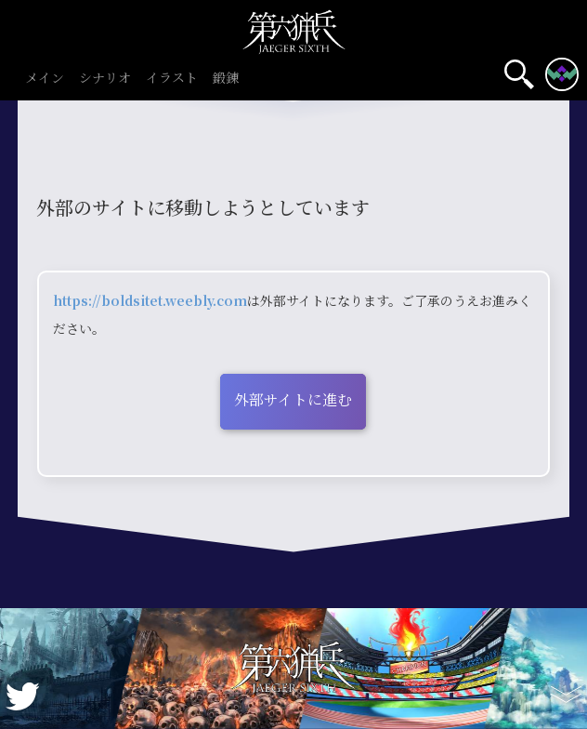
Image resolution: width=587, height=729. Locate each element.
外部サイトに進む (293, 399)
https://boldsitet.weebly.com (150, 300)
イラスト (171, 78)
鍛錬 (225, 78)
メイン (45, 78)
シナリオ (105, 78)
